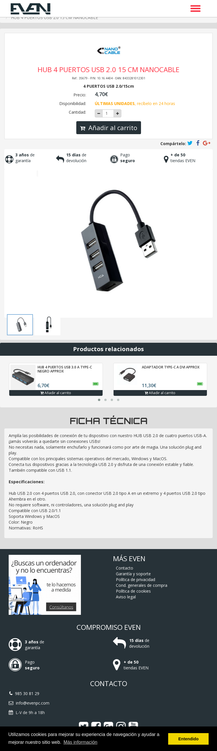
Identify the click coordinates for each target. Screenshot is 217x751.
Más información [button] (80, 742)
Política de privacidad (135, 579)
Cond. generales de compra (141, 585)
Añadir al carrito (108, 127)
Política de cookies (133, 591)
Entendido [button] (188, 739)
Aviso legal (126, 597)
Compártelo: (173, 143)
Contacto (124, 568)
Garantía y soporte (133, 573)
